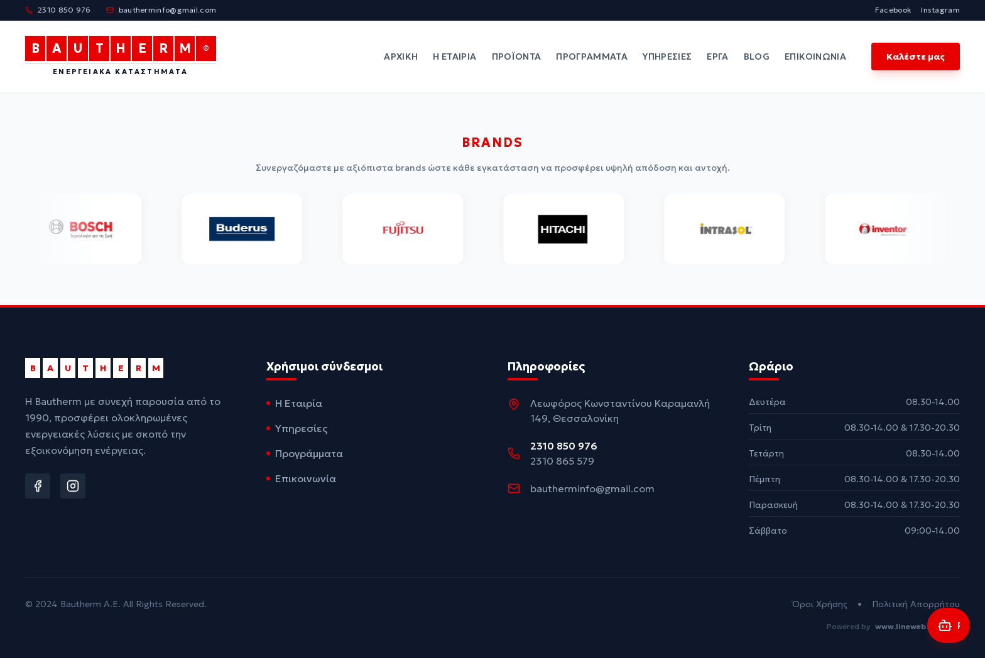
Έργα (717, 56)
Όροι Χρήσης (819, 604)
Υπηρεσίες (667, 56)
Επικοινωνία (815, 56)
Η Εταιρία (454, 56)
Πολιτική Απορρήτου (916, 604)
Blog (757, 56)
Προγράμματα (592, 56)
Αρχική (401, 56)
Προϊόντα (516, 56)
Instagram (940, 9)
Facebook (893, 9)
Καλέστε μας (915, 56)
